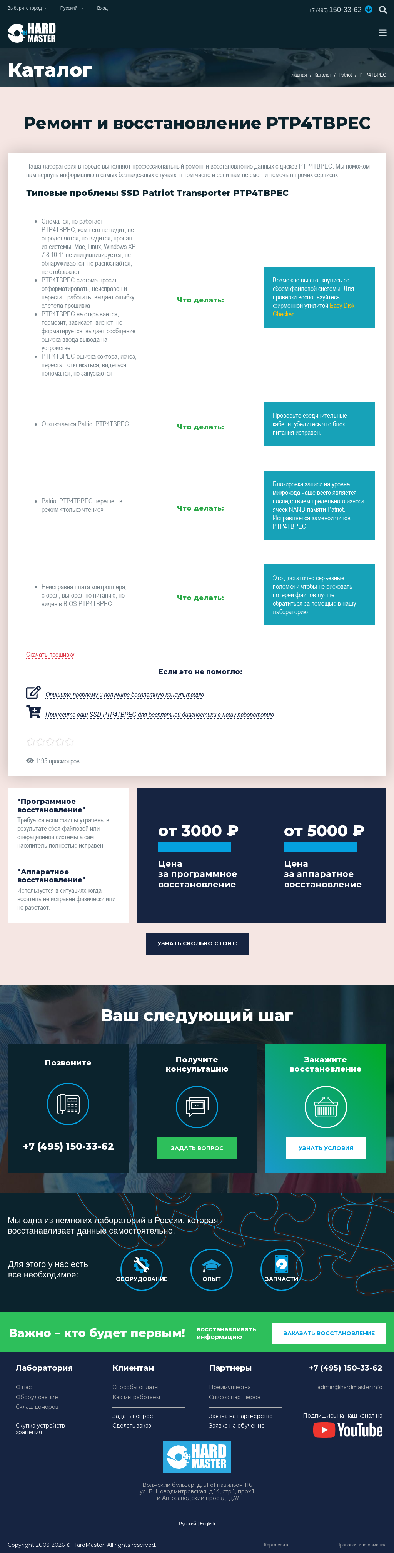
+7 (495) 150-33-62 (68, 1146)
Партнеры (230, 1367)
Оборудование (37, 1397)
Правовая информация (361, 1544)
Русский (187, 1523)
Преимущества (230, 1387)
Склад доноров (37, 1406)
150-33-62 (333, 9)
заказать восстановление (329, 1332)
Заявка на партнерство (241, 1416)
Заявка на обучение (237, 1425)
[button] (368, 9)
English (207, 1523)
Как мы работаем (136, 1397)
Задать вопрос (197, 1147)
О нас (24, 1387)
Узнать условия (326, 1147)
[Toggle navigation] (382, 32)
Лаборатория (44, 1367)
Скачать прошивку (50, 654)
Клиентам (133, 1367)
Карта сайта (277, 1544)
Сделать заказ (131, 1425)
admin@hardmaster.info (349, 1387)
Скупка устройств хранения (40, 1428)
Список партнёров (234, 1397)
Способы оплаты (135, 1387)
